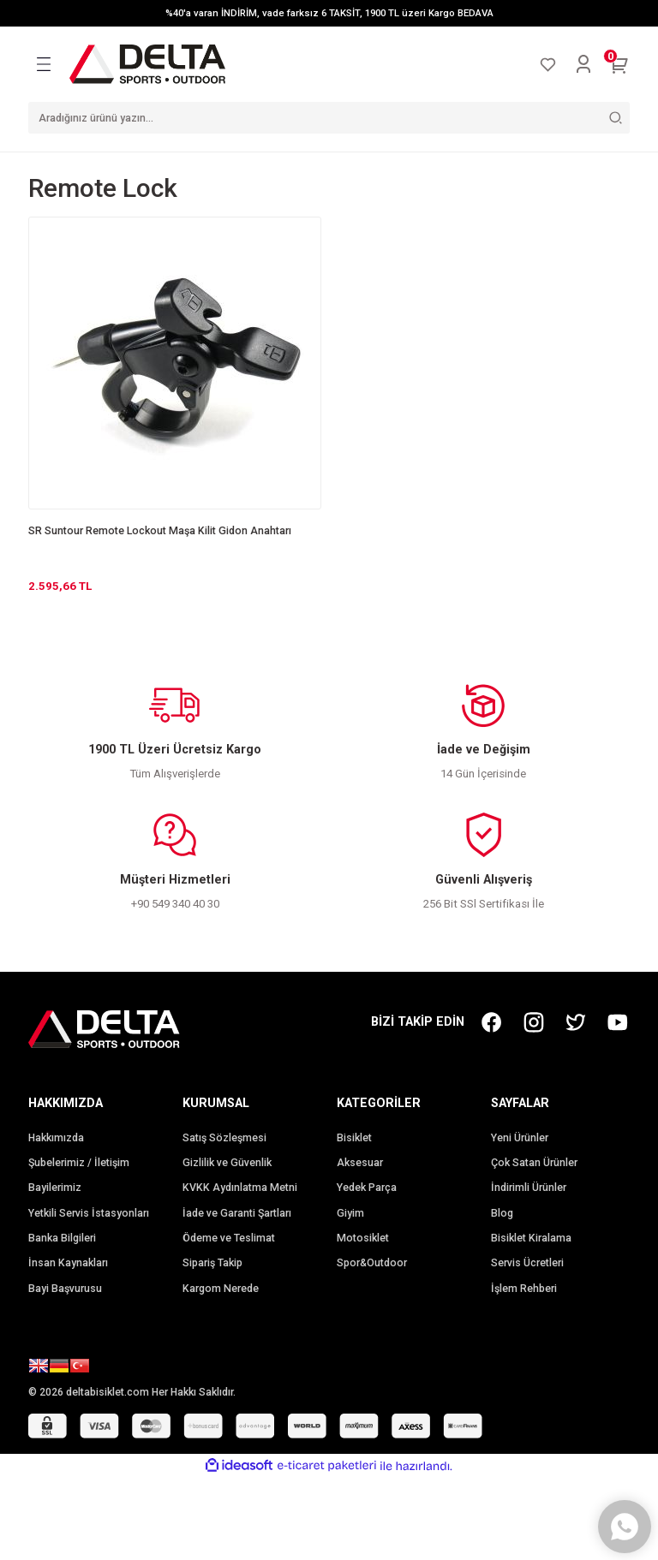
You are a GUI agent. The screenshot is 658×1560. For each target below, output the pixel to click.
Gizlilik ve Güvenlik (227, 1163)
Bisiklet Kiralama (531, 1238)
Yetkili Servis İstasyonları (88, 1213)
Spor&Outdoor (372, 1263)
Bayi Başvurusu (65, 1289)
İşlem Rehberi (524, 1289)
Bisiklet (354, 1138)
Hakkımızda (56, 1138)
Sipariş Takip (212, 1263)
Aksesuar (360, 1163)
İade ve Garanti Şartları (236, 1213)
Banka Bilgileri (62, 1238)
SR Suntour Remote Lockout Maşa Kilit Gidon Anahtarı (159, 531)
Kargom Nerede (220, 1289)
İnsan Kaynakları (68, 1263)
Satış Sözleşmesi (224, 1138)
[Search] (329, 118)
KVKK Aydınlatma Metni (239, 1188)
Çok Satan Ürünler (534, 1163)
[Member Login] (583, 64)
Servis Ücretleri (527, 1263)
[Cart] (619, 64)
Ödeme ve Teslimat (228, 1238)
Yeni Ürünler (519, 1138)
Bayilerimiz (54, 1188)
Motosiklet (363, 1238)
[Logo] (147, 63)
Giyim (350, 1213)
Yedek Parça (367, 1188)
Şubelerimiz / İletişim (78, 1163)
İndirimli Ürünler (528, 1188)
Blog (502, 1213)
